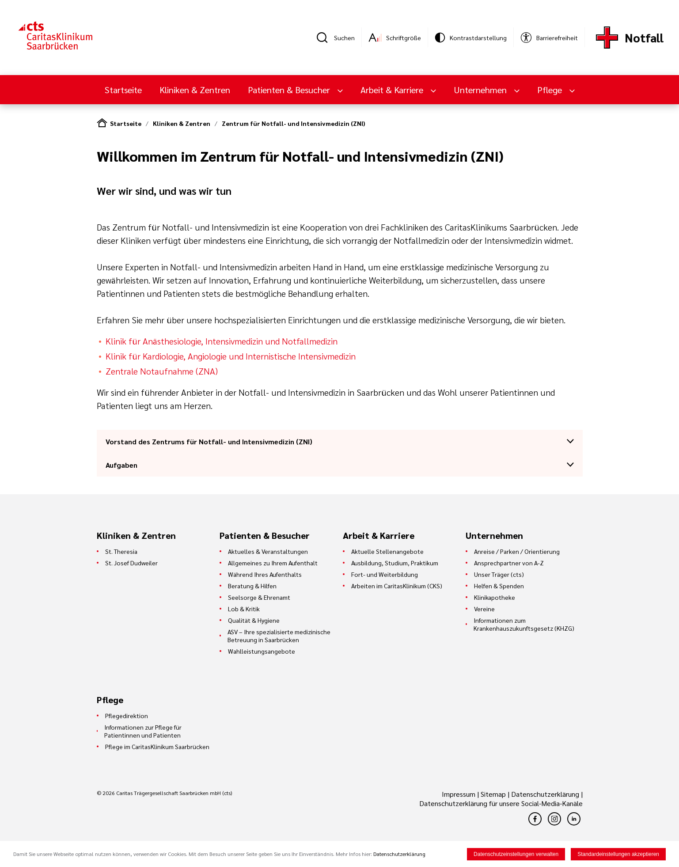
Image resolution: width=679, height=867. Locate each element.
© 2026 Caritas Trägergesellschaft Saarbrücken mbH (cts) (164, 792)
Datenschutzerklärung (545, 794)
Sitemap (493, 794)
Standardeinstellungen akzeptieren (618, 854)
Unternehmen (481, 89)
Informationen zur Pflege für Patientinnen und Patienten (143, 731)
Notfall (644, 37)
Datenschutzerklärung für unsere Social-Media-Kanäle (501, 803)
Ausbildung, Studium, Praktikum (394, 563)
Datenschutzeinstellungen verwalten (516, 854)
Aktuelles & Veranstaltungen (268, 551)
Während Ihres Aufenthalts (265, 574)
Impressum (459, 794)
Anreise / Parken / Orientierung (517, 551)
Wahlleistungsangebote (261, 651)
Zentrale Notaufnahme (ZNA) (163, 371)
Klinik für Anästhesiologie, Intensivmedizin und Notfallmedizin (222, 341)
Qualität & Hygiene (254, 620)
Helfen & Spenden (499, 586)
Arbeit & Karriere (392, 89)
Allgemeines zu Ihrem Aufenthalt (273, 563)
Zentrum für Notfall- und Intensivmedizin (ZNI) (293, 123)
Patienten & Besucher (290, 89)
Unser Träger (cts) (499, 574)
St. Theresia (121, 551)
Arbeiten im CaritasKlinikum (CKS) (396, 586)
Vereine (484, 609)
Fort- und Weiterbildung (384, 574)
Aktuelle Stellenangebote (387, 551)
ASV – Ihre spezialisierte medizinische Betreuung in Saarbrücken (279, 636)
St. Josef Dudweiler (131, 563)
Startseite (123, 89)
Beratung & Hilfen (252, 586)
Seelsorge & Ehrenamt (259, 597)
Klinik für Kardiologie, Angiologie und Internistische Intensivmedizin (231, 356)
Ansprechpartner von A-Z (509, 563)
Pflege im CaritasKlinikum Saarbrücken (157, 746)
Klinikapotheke (494, 597)
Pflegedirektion (126, 715)
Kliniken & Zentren (194, 89)
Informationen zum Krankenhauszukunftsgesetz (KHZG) (524, 624)
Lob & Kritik (244, 609)
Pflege (550, 89)
